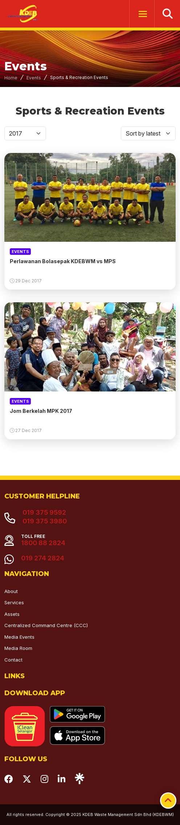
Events (33, 77)
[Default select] (25, 133)
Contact (13, 660)
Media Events (19, 637)
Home (10, 77)
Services (14, 602)
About (11, 591)
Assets (12, 614)
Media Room (18, 648)
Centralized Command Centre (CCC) (46, 625)
